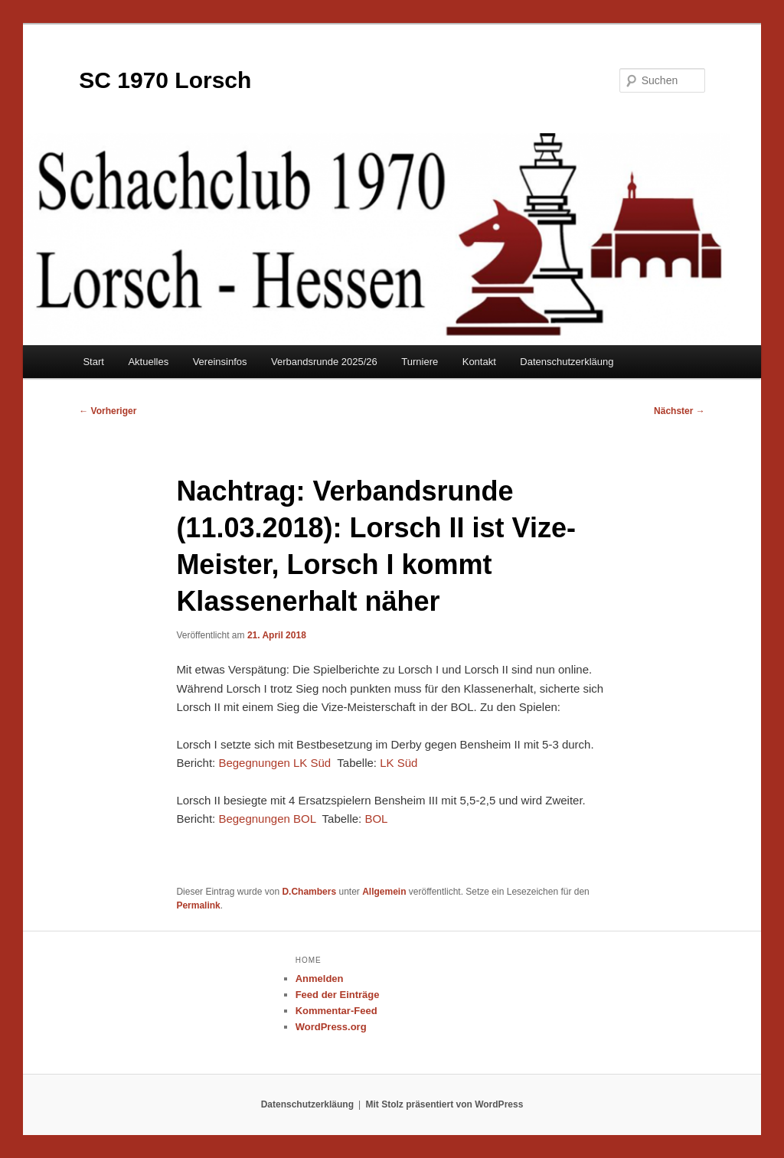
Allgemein (384, 891)
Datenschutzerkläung (566, 361)
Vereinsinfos (220, 361)
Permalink (198, 905)
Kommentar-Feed (336, 1010)
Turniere (419, 361)
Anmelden (320, 978)
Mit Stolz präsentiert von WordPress (445, 1104)
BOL (375, 818)
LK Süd (398, 762)
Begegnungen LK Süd (274, 762)
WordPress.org (331, 1026)
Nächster (679, 411)
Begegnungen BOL (266, 818)
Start (93, 361)
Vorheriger (107, 411)
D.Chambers (309, 891)
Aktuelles (148, 361)
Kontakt (479, 361)
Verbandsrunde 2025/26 (324, 361)
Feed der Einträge (338, 994)
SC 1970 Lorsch (165, 80)
